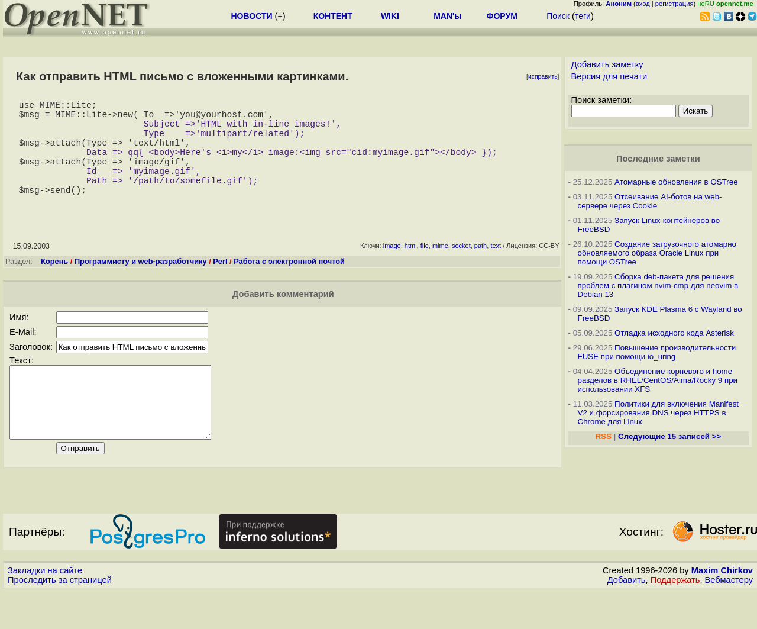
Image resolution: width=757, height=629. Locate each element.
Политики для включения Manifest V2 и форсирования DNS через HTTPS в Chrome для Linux (658, 412)
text (495, 269)
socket (461, 269)
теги (583, 16)
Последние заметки (658, 158)
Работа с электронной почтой (289, 284)
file (424, 269)
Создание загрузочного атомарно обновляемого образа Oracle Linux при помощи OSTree (657, 253)
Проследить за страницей (60, 617)
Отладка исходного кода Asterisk (674, 332)
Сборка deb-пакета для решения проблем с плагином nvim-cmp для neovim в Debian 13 (658, 285)
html (411, 269)
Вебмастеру (729, 617)
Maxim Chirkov (722, 608)
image (392, 269)
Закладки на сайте (45, 608)
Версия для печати (609, 76)
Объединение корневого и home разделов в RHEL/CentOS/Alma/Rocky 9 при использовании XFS (658, 380)
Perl (220, 284)
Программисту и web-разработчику (141, 284)
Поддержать (675, 617)
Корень (54, 284)
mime (440, 269)
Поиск (558, 16)
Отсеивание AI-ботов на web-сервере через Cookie (650, 201)
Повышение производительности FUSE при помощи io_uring (657, 352)
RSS (603, 436)
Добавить (626, 617)
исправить (543, 76)
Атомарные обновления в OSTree (675, 182)
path (480, 269)
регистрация (674, 3)
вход (643, 3)
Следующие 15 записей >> (669, 436)
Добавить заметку (607, 64)
